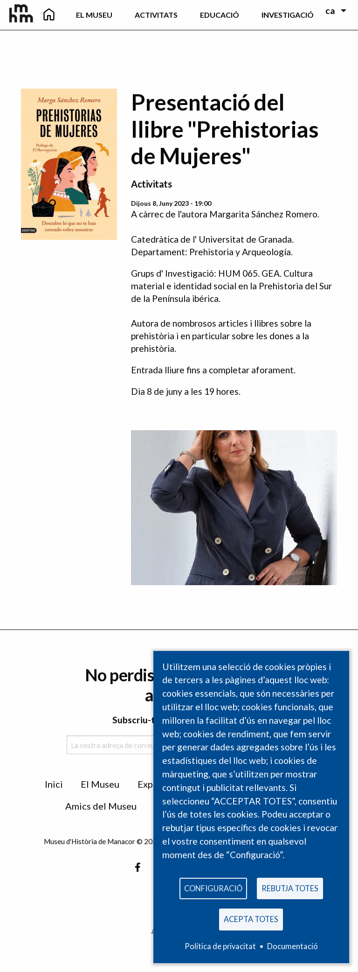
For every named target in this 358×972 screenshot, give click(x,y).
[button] (234, 506)
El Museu (100, 784)
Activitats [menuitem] (156, 14)
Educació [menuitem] (219, 14)
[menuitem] (49, 15)
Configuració (213, 886)
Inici (54, 784)
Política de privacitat (220, 946)
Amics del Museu (101, 805)
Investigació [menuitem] (288, 14)
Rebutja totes (290, 886)
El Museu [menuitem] (94, 14)
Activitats (151, 183)
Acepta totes (251, 918)
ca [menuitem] (330, 10)
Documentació (292, 946)
